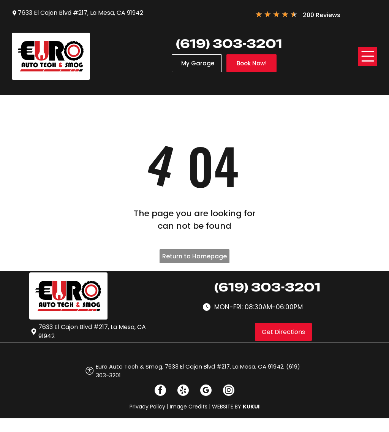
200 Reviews (321, 15)
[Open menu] (367, 56)
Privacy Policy (147, 406)
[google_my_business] (206, 391)
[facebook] (160, 391)
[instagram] (228, 391)
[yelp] (183, 391)
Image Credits (188, 406)
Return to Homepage (194, 256)
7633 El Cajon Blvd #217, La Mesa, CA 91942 (80, 12)
